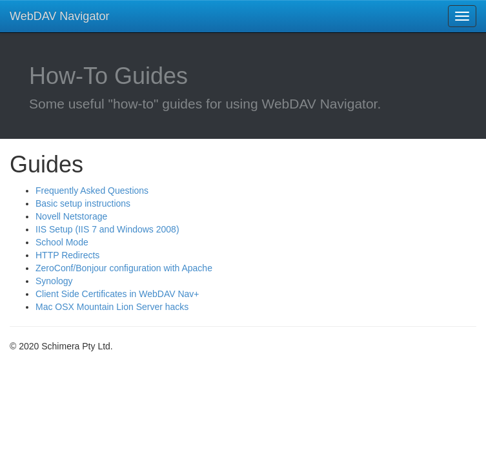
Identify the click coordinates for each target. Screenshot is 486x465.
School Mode (61, 242)
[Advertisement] (113, 398)
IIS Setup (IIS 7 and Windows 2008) (107, 229)
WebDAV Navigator (59, 16)
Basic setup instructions (82, 203)
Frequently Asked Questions (91, 190)
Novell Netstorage (71, 216)
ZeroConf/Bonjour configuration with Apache (123, 268)
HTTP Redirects (67, 255)
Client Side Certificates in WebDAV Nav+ (117, 294)
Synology (54, 281)
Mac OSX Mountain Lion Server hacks (111, 307)
